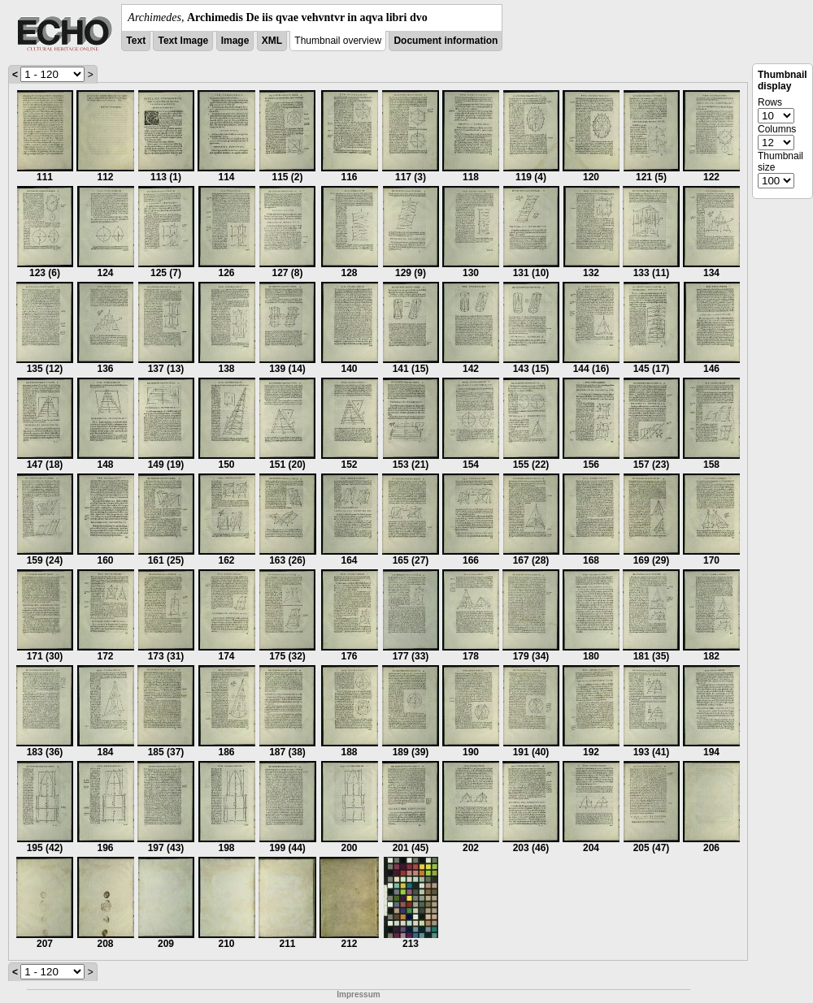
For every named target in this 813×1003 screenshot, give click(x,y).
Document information (445, 40)
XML (272, 40)
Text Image (183, 40)
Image (235, 40)
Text (136, 40)
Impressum (358, 994)
